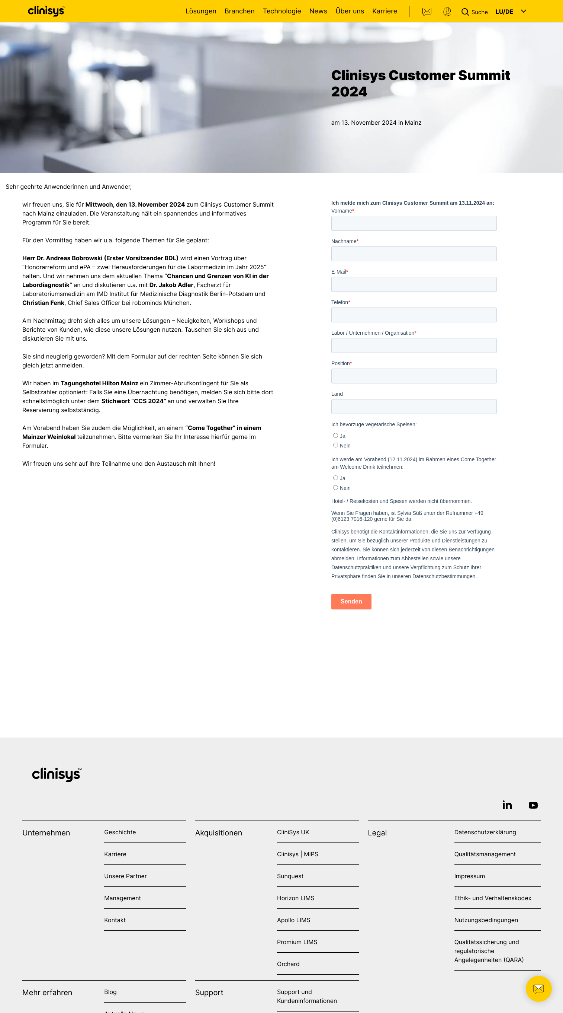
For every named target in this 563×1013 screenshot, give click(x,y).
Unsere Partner (125, 876)
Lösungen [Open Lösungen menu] (201, 11)
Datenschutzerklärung (485, 832)
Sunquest (290, 876)
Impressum (469, 876)
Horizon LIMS (296, 898)
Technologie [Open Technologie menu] (282, 11)
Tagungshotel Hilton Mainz (99, 384)
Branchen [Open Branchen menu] (240, 11)
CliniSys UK (293, 832)
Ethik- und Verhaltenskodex (493, 898)
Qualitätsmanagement (485, 854)
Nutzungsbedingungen (486, 920)
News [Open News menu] (318, 11)
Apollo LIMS (293, 920)
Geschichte (120, 832)
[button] (476, 11)
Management (122, 898)
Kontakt (427, 12)
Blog (110, 992)
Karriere (384, 11)
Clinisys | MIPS (297, 854)
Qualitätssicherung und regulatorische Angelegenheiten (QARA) (489, 950)
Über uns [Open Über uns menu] (349, 11)
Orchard (288, 964)
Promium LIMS (297, 942)
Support (447, 12)
